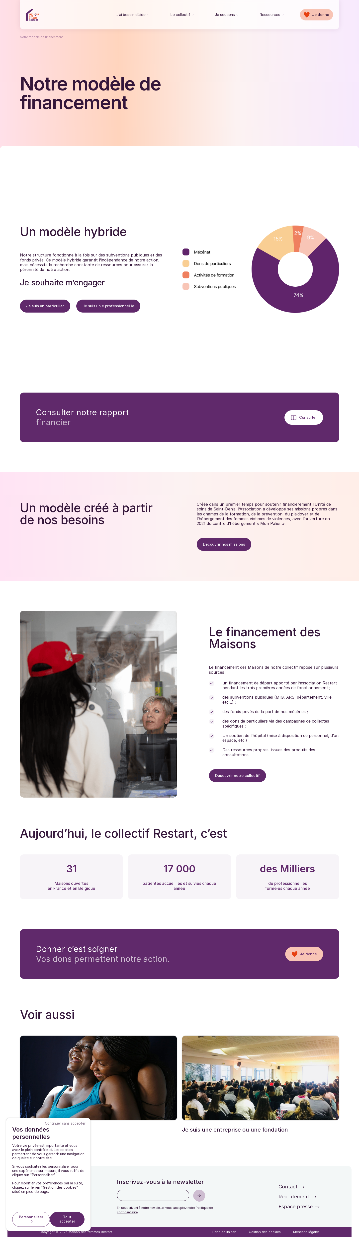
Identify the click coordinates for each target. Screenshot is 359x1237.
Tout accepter (67, 1219)
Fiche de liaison (224, 1232)
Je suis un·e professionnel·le (108, 306)
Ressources (270, 14)
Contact (287, 1187)
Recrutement (293, 1197)
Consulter (308, 417)
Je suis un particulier (45, 306)
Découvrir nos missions (224, 544)
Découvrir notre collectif (237, 775)
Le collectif (180, 14)
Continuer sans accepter (65, 1123)
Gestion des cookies (265, 1232)
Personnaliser (31, 1217)
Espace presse (295, 1207)
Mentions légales (306, 1232)
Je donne (320, 14)
